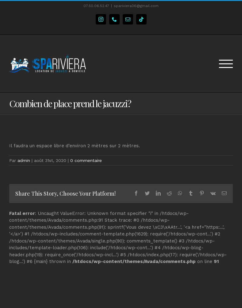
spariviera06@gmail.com (136, 6)
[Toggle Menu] (226, 64)
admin (23, 160)
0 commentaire (86, 160)
